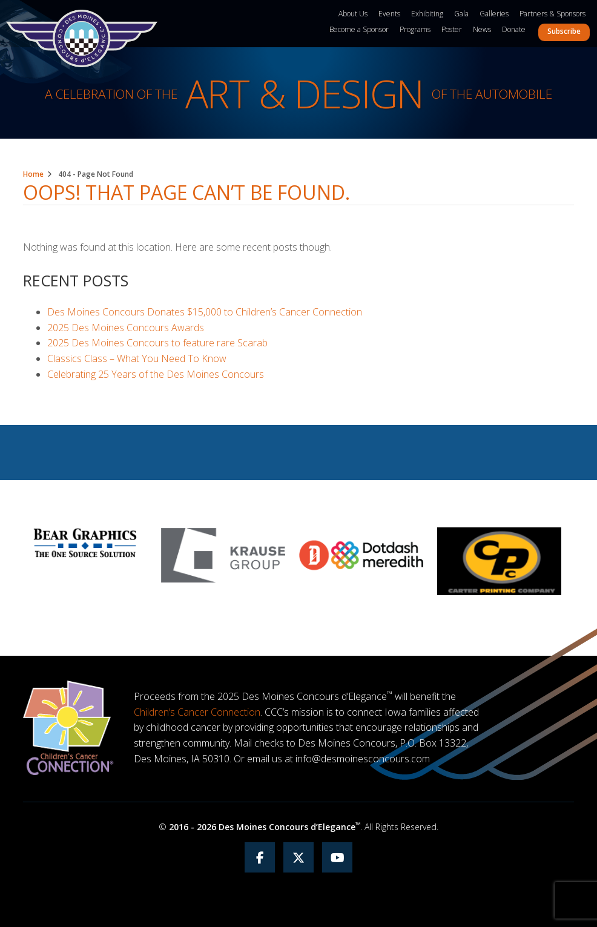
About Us (353, 13)
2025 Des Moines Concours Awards (125, 327)
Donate (514, 29)
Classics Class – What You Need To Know (136, 358)
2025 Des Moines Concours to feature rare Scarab (157, 342)
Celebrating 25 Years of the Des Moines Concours (155, 374)
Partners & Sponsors (552, 13)
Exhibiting (427, 13)
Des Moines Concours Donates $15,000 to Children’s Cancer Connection (204, 311)
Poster (451, 29)
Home (33, 174)
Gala (461, 13)
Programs (415, 29)
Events (389, 13)
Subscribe (564, 31)
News (482, 29)
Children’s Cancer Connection (197, 712)
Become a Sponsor (359, 29)
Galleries (494, 13)
